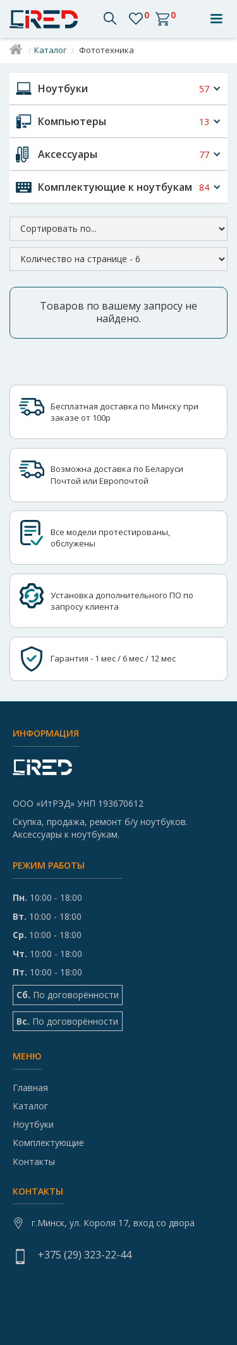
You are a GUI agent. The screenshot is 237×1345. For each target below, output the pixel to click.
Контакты (34, 1161)
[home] (46, 19)
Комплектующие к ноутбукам (115, 187)
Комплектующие (48, 1143)
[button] (216, 19)
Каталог (50, 50)
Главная (30, 1088)
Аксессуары (67, 154)
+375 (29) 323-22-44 (84, 1255)
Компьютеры (72, 121)
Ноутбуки (63, 88)
